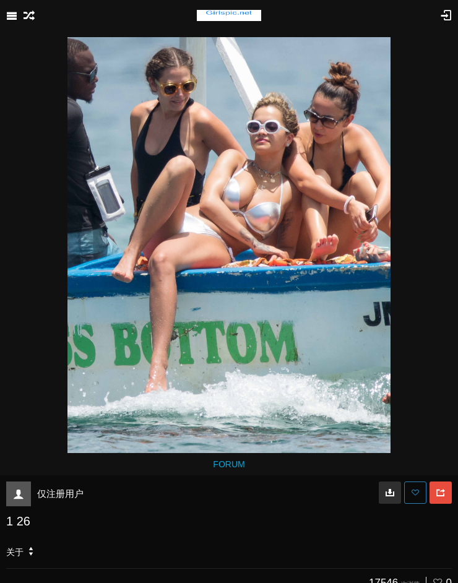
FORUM (228, 464)
